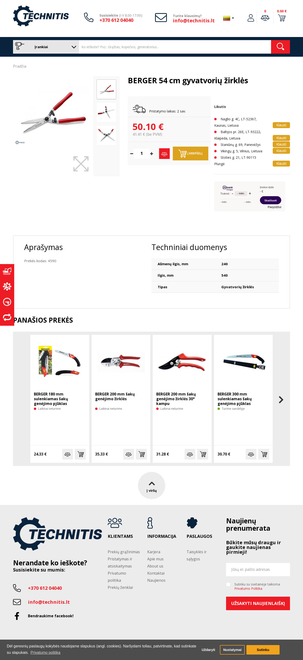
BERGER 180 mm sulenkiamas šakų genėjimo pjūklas (51, 398)
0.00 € (282, 11)
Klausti (281, 125)
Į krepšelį (190, 154)
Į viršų (152, 485)
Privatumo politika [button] (45, 653)
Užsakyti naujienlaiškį (258, 603)
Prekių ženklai (120, 587)
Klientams (120, 536)
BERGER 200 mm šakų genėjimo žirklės (115, 396)
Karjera (153, 551)
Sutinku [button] (263, 650)
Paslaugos (199, 536)
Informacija (161, 536)
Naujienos (156, 580)
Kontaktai (156, 573)
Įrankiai (45, 47)
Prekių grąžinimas (124, 551)
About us (155, 566)
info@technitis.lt (194, 20)
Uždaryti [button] (208, 650)
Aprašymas (43, 247)
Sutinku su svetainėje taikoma (257, 586)
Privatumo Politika (248, 588)
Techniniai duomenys (189, 247)
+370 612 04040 (116, 20)
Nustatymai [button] (232, 650)
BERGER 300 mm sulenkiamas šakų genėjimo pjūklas (235, 398)
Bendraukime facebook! (51, 615)
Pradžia (19, 66)
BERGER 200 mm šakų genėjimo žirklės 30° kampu (176, 398)
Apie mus (155, 559)
